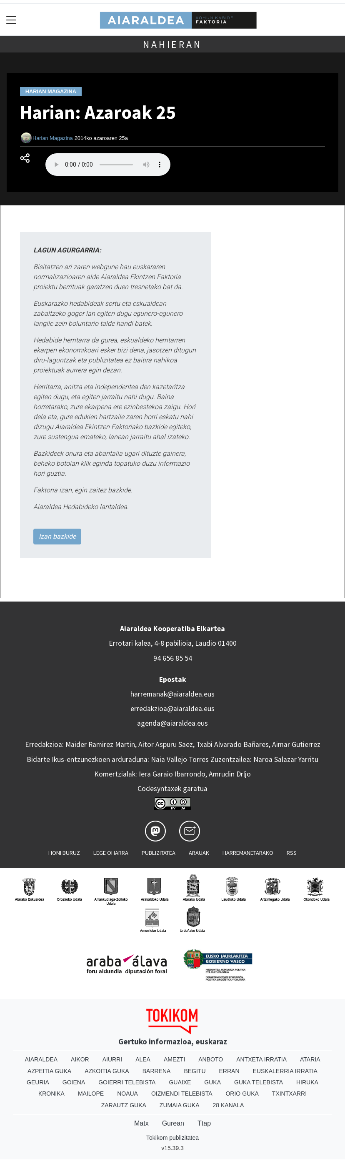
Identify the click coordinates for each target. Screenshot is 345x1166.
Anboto (210, 1059)
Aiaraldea (41, 1059)
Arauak (199, 852)
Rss (292, 852)
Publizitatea (158, 852)
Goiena (73, 1082)
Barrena (156, 1071)
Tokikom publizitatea (172, 1137)
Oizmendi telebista (181, 1093)
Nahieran (172, 44)
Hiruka (307, 1082)
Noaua (127, 1093)
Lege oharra (110, 852)
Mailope (91, 1093)
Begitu (194, 1071)
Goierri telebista (126, 1082)
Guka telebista (258, 1082)
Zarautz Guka (123, 1105)
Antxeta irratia (261, 1059)
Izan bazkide (57, 536)
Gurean (173, 1123)
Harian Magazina (52, 138)
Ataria (310, 1059)
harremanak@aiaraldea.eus (172, 694)
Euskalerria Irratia (285, 1071)
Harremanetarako (247, 852)
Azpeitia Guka (49, 1071)
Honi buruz (64, 852)
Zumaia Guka (180, 1105)
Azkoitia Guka (107, 1071)
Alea (142, 1059)
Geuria (38, 1082)
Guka (212, 1082)
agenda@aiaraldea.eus (172, 723)
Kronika (51, 1093)
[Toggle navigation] (11, 19)
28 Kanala (228, 1105)
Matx (141, 1123)
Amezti (174, 1059)
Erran (229, 1071)
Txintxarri (289, 1093)
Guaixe (180, 1082)
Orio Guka (241, 1093)
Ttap (204, 1123)
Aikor (80, 1059)
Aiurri (112, 1059)
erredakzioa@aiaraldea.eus (172, 708)
